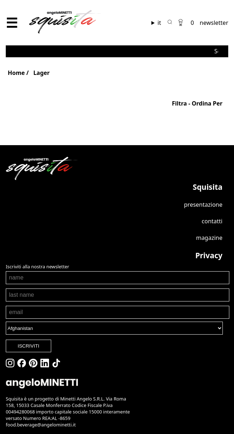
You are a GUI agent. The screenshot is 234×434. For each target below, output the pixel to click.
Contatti (212, 221)
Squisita (207, 187)
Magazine (209, 238)
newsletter (214, 23)
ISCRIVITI (28, 346)
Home (16, 73)
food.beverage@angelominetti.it (41, 424)
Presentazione (203, 205)
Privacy (208, 255)
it (159, 23)
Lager (41, 73)
